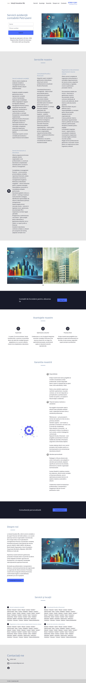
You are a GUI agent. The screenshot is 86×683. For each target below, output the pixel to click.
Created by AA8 (14, 681)
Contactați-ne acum (15, 580)
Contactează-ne (60, 510)
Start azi (62, 300)
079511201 (13, 659)
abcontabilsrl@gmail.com (17, 663)
